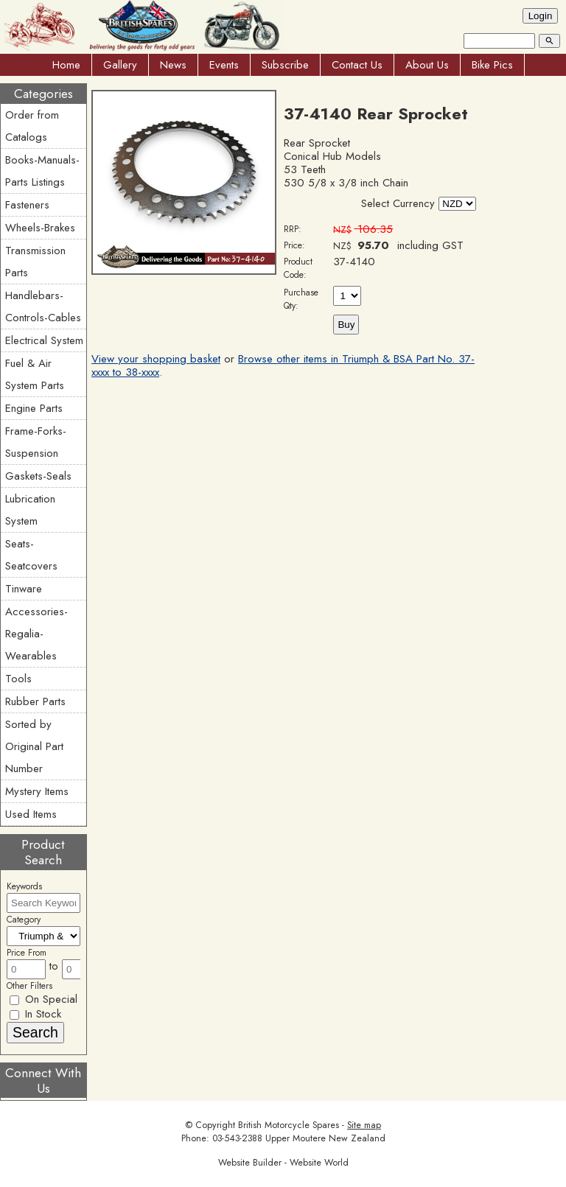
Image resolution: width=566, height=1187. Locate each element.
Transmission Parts (35, 261)
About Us (427, 65)
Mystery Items (37, 791)
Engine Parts (34, 408)
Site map (364, 1125)
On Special (43, 999)
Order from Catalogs (32, 126)
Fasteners (27, 205)
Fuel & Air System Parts (34, 374)
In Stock (35, 1014)
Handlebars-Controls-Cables (43, 306)
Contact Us (357, 65)
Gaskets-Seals (38, 476)
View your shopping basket (155, 359)
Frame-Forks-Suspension (35, 442)
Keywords (24, 886)
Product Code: (298, 268)
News (173, 65)
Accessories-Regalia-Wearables (36, 633)
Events (224, 65)
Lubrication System (30, 510)
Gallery (120, 65)
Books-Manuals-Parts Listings (42, 171)
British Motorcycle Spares (288, 1125)
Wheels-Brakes (40, 228)
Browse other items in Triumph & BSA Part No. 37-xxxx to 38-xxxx (283, 365)
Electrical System (44, 340)
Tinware (23, 589)
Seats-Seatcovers (31, 555)
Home (66, 65)
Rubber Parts (35, 701)
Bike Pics (492, 65)
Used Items (31, 814)
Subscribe (285, 65)
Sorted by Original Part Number (34, 746)
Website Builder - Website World (283, 1162)
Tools (18, 678)
